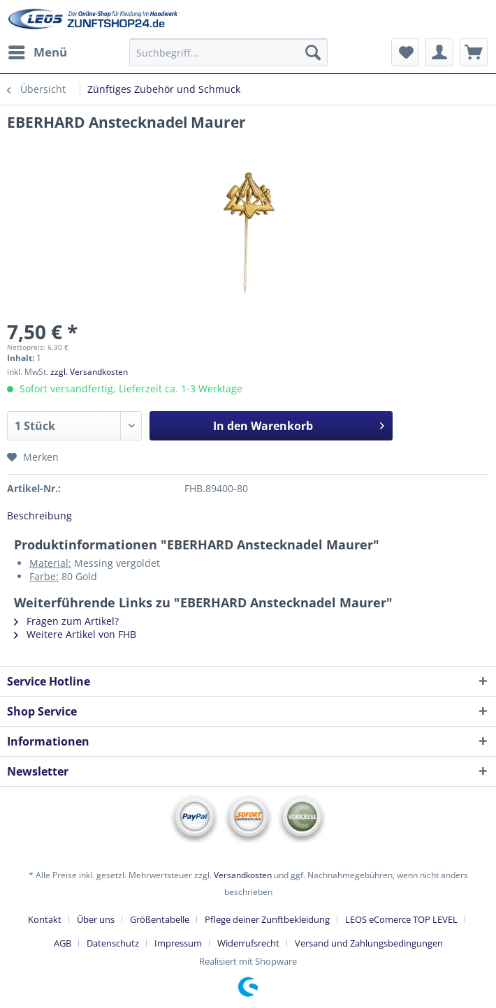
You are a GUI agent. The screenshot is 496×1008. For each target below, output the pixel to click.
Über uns (96, 919)
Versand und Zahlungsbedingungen (369, 943)
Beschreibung (39, 515)
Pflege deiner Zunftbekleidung (267, 919)
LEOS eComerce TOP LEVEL (401, 919)
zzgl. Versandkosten (89, 372)
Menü (37, 50)
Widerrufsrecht (248, 943)
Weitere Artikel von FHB (75, 634)
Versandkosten (243, 875)
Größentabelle (159, 919)
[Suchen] (313, 52)
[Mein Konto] (439, 52)
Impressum (178, 943)
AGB (62, 943)
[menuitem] (37, 52)
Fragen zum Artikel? (66, 621)
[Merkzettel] (405, 52)
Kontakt (44, 919)
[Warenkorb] (474, 52)
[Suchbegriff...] (228, 52)
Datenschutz (113, 943)
